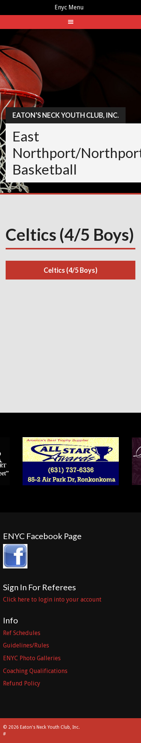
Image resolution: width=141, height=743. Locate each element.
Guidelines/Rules (26, 645)
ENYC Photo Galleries (32, 658)
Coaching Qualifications (35, 671)
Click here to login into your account (52, 599)
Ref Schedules (21, 633)
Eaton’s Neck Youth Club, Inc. (65, 115)
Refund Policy (21, 683)
